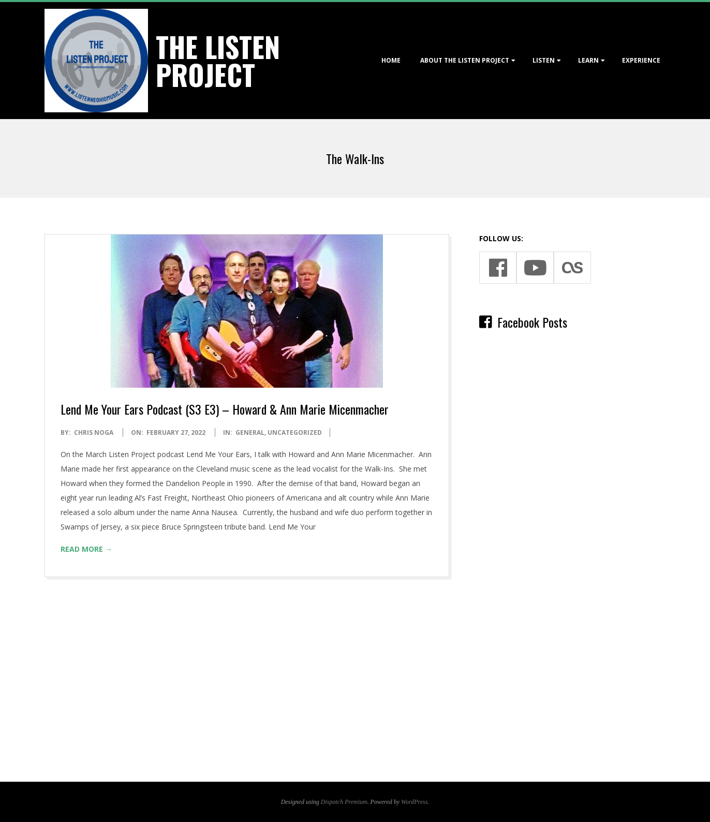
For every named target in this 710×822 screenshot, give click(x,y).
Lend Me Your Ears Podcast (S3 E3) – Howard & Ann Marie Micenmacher (225, 409)
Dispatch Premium (344, 801)
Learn (588, 60)
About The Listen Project (464, 60)
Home (391, 60)
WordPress (414, 801)
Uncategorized (295, 432)
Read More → (86, 549)
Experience (641, 60)
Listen (543, 60)
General (249, 432)
